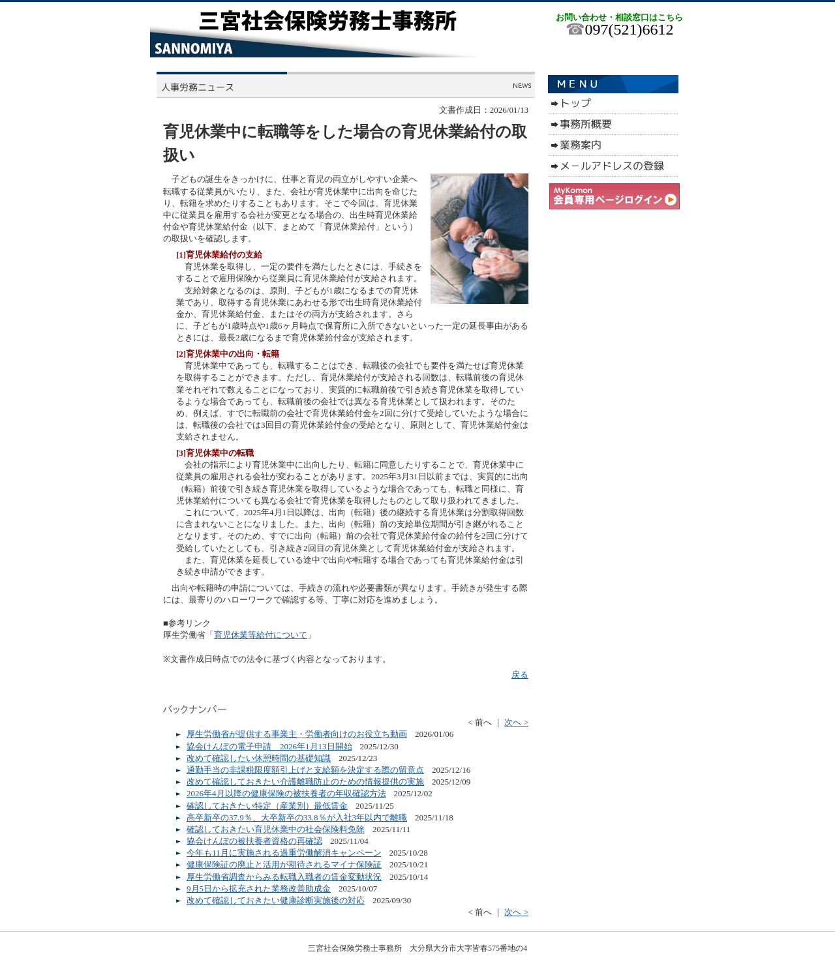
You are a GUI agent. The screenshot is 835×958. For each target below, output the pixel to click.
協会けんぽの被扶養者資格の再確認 (254, 841)
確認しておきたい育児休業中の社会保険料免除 (276, 829)
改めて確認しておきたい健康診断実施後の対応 (276, 900)
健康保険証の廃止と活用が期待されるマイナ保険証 (284, 864)
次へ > (516, 722)
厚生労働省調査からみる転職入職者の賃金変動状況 (284, 877)
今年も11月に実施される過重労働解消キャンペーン (284, 853)
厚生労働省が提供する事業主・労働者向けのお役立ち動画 (297, 734)
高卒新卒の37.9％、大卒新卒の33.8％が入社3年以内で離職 (297, 817)
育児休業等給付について (260, 635)
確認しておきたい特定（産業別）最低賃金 (267, 806)
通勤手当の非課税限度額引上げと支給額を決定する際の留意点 (305, 770)
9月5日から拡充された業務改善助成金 (259, 888)
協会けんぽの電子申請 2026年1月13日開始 (269, 746)
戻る (519, 675)
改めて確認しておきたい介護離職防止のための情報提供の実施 (305, 781)
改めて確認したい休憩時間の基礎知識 (259, 758)
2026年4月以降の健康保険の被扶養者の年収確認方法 (286, 793)
